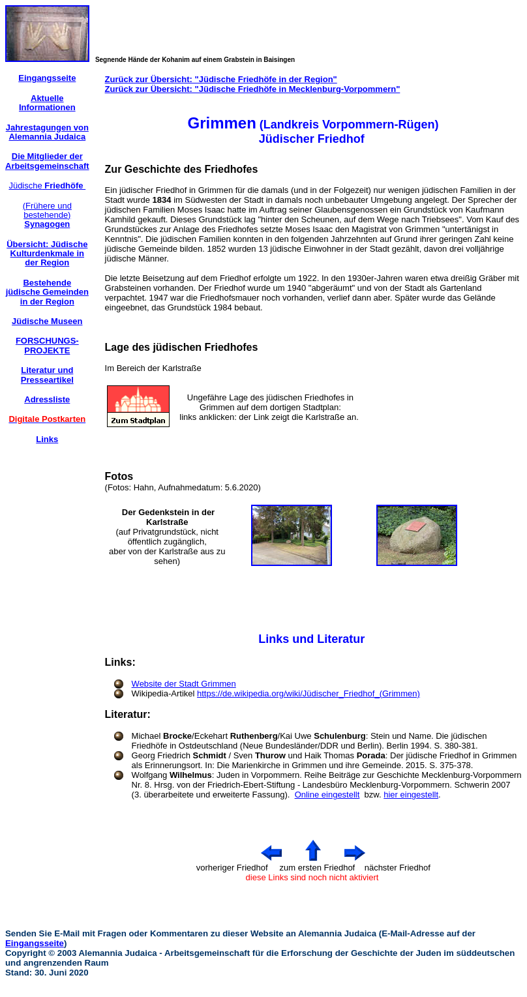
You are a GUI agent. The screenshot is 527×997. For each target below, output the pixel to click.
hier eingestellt (411, 794)
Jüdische (46, 185)
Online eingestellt (327, 794)
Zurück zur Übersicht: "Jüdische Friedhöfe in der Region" (221, 79)
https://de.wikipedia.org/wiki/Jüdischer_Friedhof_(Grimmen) (308, 693)
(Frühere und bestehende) (47, 215)
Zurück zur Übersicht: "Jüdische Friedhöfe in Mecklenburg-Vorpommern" (252, 89)
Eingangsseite (34, 943)
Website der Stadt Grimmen (184, 684)
